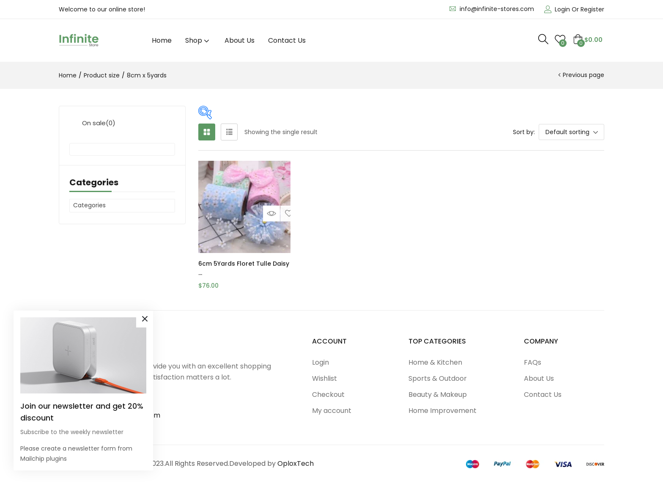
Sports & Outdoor (437, 378)
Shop (198, 40)
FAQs (532, 362)
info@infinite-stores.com (497, 9)
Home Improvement (442, 410)
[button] (588, 39)
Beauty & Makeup (437, 394)
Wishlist (324, 378)
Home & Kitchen (435, 362)
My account (331, 410)
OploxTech (295, 463)
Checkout (328, 394)
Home (162, 40)
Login (320, 362)
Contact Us (287, 40)
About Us (240, 40)
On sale (98, 123)
